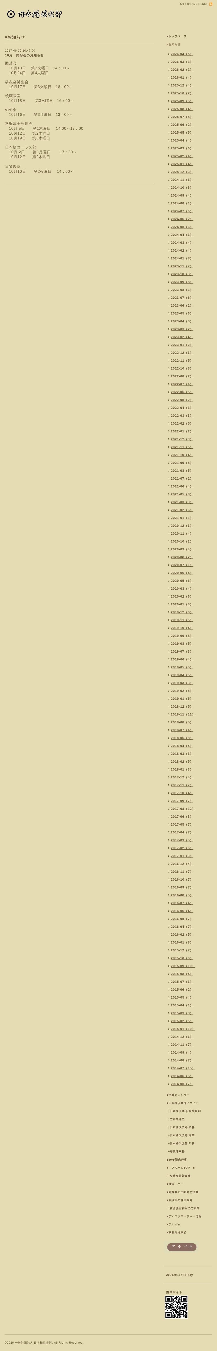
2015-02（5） (182, 1021)
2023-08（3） (182, 290)
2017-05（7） (182, 824)
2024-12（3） (182, 172)
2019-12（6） (182, 612)
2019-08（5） (182, 643)
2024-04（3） (182, 235)
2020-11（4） (182, 533)
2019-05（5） (182, 667)
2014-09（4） (182, 1052)
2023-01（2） (182, 345)
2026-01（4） (182, 77)
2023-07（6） (182, 297)
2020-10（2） (182, 541)
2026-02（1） (182, 69)
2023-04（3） (182, 321)
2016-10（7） (182, 879)
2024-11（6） (182, 180)
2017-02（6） (182, 848)
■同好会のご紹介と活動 (183, 1192)
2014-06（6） (182, 1076)
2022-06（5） (182, 392)
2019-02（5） (182, 691)
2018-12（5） (182, 706)
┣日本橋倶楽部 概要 (181, 1127)
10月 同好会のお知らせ (24, 55)
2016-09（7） (182, 887)
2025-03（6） (182, 148)
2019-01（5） (182, 698)
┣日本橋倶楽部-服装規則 (184, 1111)
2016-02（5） (182, 934)
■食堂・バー (175, 1184)
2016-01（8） (182, 942)
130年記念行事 (177, 1159)
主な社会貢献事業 (179, 1176)
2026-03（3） (182, 62)
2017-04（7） (182, 832)
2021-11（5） (182, 447)
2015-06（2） (182, 989)
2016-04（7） (182, 926)
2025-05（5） (182, 132)
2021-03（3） (182, 502)
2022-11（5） (182, 360)
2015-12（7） (182, 950)
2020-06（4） (182, 573)
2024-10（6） (182, 187)
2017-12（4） (182, 777)
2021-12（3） (182, 439)
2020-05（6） (182, 581)
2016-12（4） (182, 864)
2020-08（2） (182, 557)
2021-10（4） (182, 455)
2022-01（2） (182, 431)
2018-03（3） (182, 754)
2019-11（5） (182, 620)
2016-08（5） (182, 895)
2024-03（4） (182, 242)
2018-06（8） (182, 738)
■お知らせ (174, 44)
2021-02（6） (182, 510)
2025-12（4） (182, 85)
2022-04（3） (182, 408)
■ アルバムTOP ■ (181, 1167)
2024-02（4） (182, 250)
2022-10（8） (182, 368)
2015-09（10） (183, 966)
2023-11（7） (182, 266)
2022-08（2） (182, 376)
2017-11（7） (182, 785)
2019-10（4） (182, 628)
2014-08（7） (182, 1060)
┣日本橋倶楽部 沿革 (181, 1135)
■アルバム (174, 1224)
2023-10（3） (182, 274)
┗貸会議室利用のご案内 (183, 1208)
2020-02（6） (182, 596)
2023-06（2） (182, 305)
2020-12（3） (182, 525)
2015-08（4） (182, 974)
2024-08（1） (182, 203)
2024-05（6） (182, 227)
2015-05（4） (182, 997)
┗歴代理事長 (176, 1151)
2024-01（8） (182, 258)
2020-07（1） (182, 565)
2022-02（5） (182, 423)
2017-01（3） (182, 856)
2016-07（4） (182, 903)
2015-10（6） (182, 958)
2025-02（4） (182, 156)
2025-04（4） (182, 140)
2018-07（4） (182, 730)
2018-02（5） (182, 761)
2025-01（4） (182, 164)
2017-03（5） (182, 840)
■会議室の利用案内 (180, 1200)
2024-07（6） (182, 211)
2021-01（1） (182, 518)
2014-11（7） (182, 1044)
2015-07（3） (182, 982)
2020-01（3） (182, 604)
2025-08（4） (182, 109)
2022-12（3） (182, 353)
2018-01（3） (182, 769)
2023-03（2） (182, 329)
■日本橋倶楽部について (183, 1103)
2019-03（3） (182, 683)
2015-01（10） (183, 1029)
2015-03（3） (182, 1013)
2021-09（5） (182, 463)
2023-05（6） (182, 313)
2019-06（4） (182, 659)
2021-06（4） (182, 486)
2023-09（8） (182, 282)
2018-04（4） (182, 746)
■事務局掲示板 (177, 1232)
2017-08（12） (183, 809)
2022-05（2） (182, 400)
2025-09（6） (182, 101)
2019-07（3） (182, 651)
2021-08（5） (182, 470)
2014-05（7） (182, 1084)
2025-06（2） (182, 124)
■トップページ (177, 36)
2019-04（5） (182, 675)
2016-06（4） (182, 911)
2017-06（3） (182, 816)
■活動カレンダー (178, 1095)
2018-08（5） (182, 722)
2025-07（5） (182, 117)
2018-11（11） (183, 714)
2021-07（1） (182, 478)
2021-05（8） (182, 494)
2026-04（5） (182, 54)
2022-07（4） (182, 384)
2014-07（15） (183, 1068)
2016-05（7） (182, 919)
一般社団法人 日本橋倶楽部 (33, 1342)
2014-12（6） (182, 1037)
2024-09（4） (182, 195)
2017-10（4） (182, 793)
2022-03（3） (182, 415)
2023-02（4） (182, 337)
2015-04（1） (182, 1005)
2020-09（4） (182, 549)
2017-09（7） (182, 801)
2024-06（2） (182, 219)
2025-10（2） (182, 93)
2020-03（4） (182, 588)
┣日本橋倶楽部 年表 (181, 1143)
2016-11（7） (182, 871)
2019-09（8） (182, 636)
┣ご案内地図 (176, 1119)
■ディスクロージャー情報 (184, 1216)
